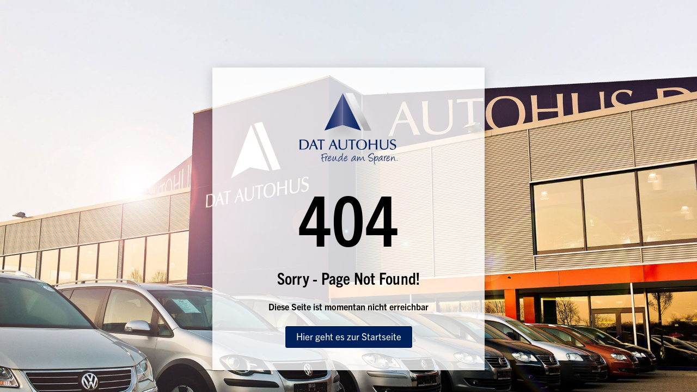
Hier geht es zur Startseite (348, 336)
